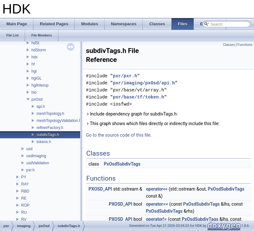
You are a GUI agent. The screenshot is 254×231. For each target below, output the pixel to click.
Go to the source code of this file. (119, 135)
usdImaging (36, 156)
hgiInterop (39, 85)
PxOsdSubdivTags (122, 164)
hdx (34, 57)
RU (24, 212)
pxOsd (37, 99)
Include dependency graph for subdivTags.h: (132, 113)
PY (23, 177)
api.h (41, 106)
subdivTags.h (48, 135)
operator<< (157, 189)
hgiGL (36, 78)
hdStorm (38, 50)
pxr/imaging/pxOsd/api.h (144, 83)
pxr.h (30, 170)
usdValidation (37, 163)
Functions (244, 45)
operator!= (156, 219)
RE (24, 198)
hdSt (35, 43)
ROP (25, 205)
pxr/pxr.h (125, 76)
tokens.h (44, 142)
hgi (34, 71)
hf (33, 64)
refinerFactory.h (50, 127)
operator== (157, 204)
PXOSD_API (100, 189)
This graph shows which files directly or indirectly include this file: (153, 123)
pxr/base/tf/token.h (138, 97)
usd (29, 149)
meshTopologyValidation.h (59, 120)
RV (23, 219)
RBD (25, 191)
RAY (25, 184)
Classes (229, 45)
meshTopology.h (50, 113)
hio (34, 92)
